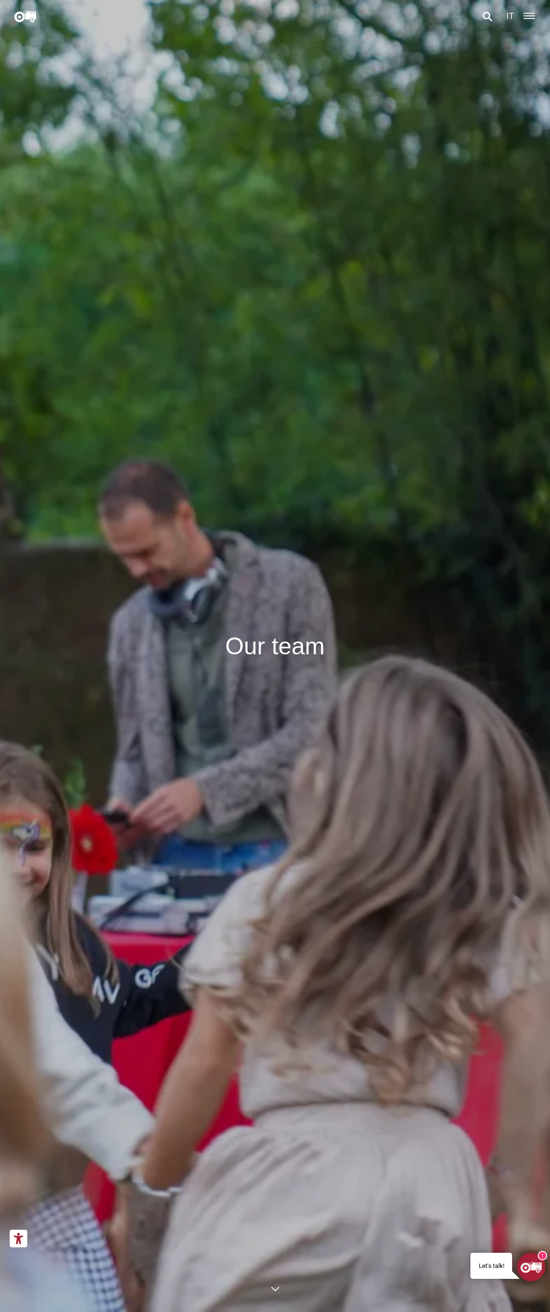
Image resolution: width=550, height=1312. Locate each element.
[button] (487, 16)
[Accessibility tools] (18, 1239)
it (510, 16)
